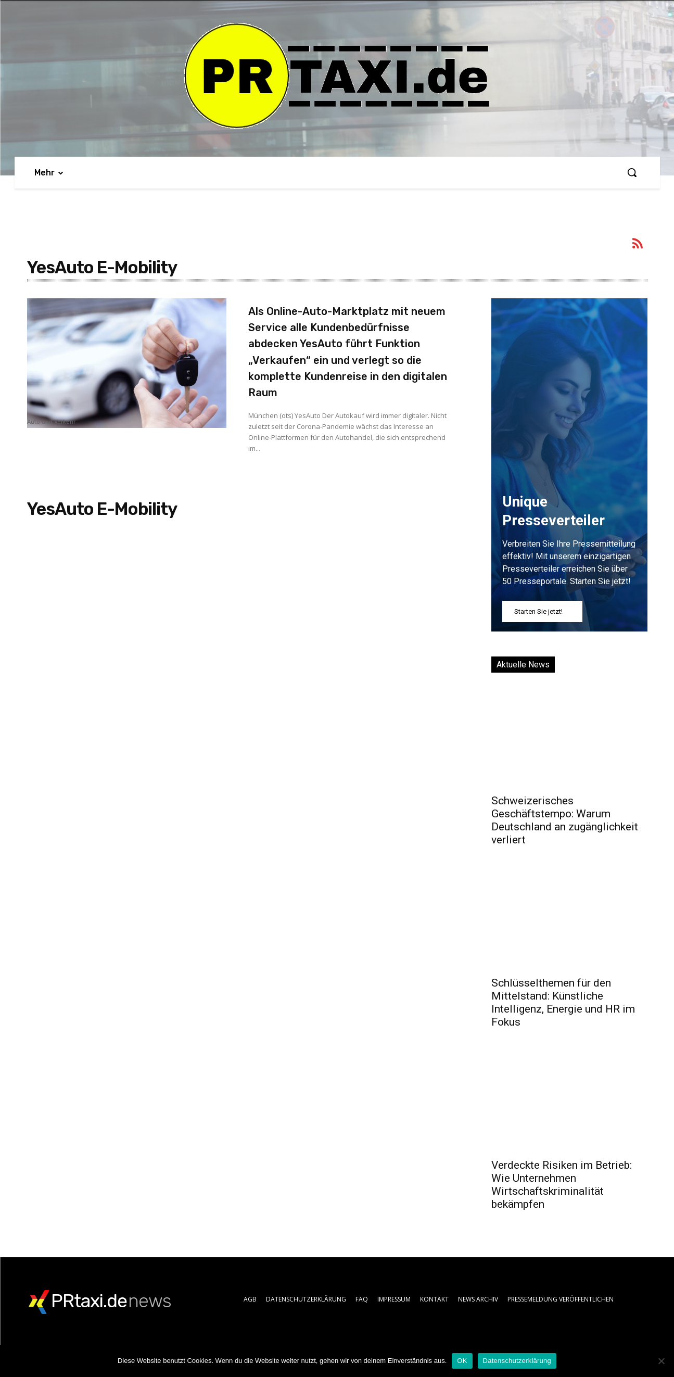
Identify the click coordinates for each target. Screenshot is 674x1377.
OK (462, 1361)
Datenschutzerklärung (517, 1361)
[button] (631, 172)
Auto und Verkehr (51, 422)
